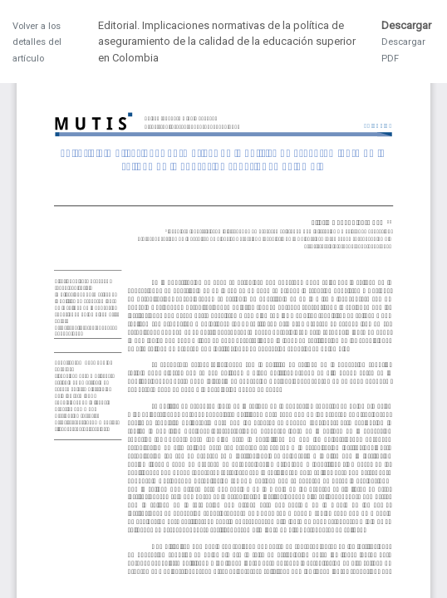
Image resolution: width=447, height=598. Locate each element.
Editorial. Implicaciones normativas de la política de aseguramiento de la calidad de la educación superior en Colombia (227, 41)
